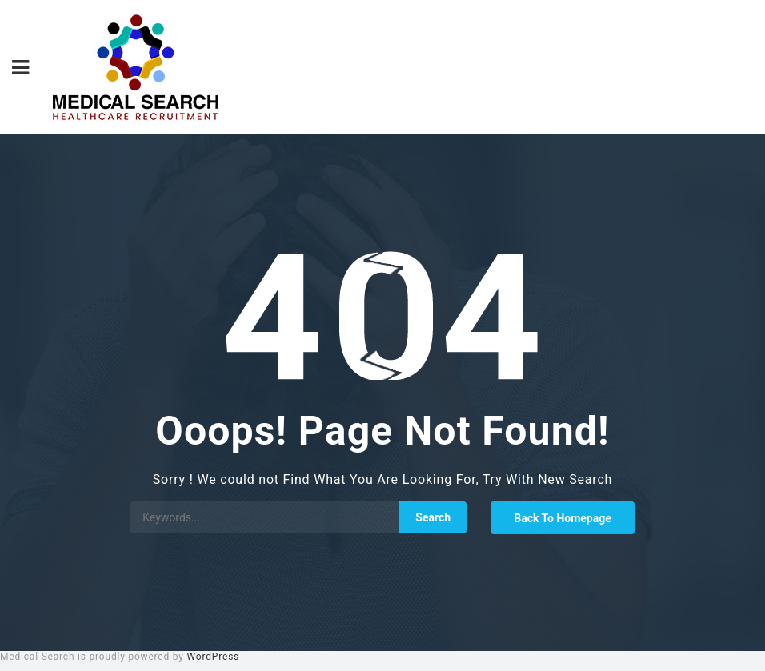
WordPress (213, 656)
